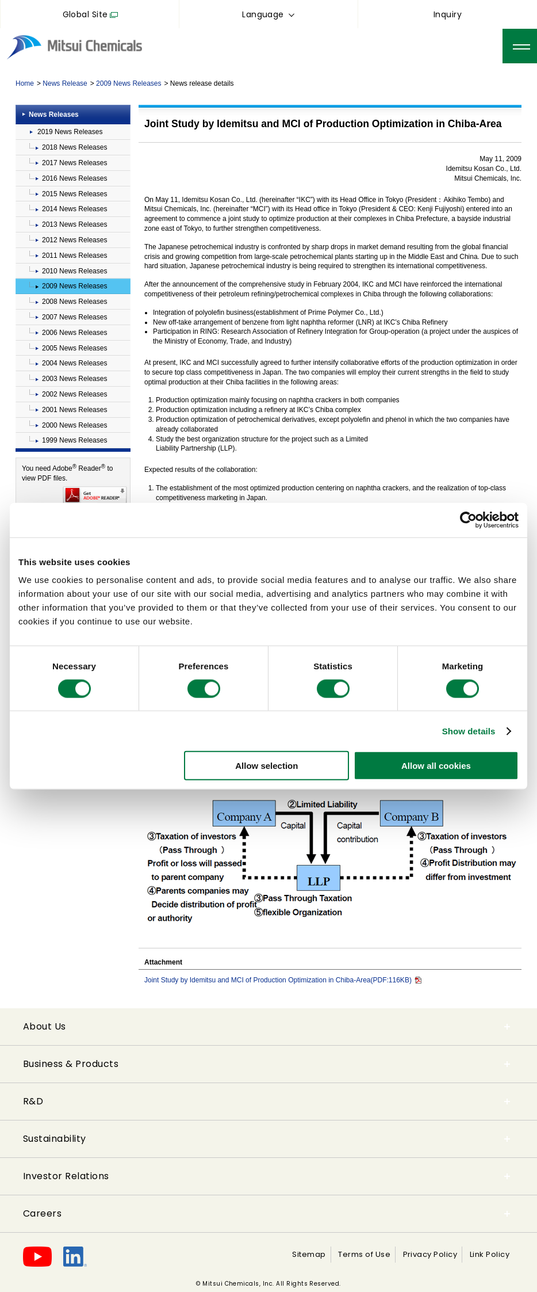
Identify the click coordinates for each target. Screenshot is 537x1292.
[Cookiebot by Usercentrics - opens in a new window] (468, 519)
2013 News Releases (74, 224)
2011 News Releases (74, 255)
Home (25, 83)
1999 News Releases (74, 440)
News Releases (54, 114)
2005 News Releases (74, 348)
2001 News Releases (74, 410)
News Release (65, 83)
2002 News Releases (74, 394)
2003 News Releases (74, 379)
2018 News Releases (74, 147)
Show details (469, 730)
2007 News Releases (74, 317)
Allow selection (266, 766)
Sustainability (54, 1138)
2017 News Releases (74, 163)
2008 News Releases (74, 302)
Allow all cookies (436, 766)
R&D (33, 1101)
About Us (44, 1026)
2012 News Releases (74, 240)
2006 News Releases (74, 333)
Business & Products (70, 1063)
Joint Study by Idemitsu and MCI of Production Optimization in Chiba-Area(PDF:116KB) (282, 980)
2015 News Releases (74, 194)
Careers (42, 1213)
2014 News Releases (74, 209)
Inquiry (448, 14)
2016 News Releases (74, 178)
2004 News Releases (74, 363)
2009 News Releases (128, 83)
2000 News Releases (74, 425)
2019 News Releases (69, 132)
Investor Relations (66, 1176)
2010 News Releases (74, 271)
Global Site (85, 14)
